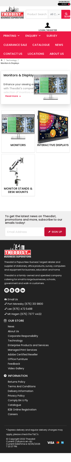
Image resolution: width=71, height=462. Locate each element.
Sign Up (57, 232)
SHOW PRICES (64, 1)
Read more (11, 96)
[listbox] (54, 14)
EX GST (64, 4)
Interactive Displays (53, 145)
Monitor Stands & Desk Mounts (18, 190)
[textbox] (37, 14)
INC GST (69, 4)
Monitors (18, 145)
